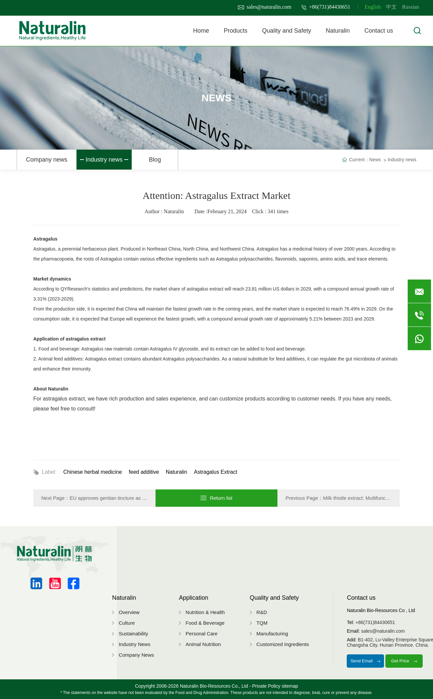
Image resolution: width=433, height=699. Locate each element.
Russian (410, 7)
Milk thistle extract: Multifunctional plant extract (374, 498)
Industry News (134, 644)
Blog (155, 159)
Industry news (104, 159)
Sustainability (133, 633)
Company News (136, 655)
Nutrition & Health (205, 612)
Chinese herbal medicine (92, 472)
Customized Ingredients (282, 644)
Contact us (378, 30)
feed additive (144, 472)
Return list (216, 498)
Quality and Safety (286, 30)
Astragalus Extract (215, 472)
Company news (46, 159)
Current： (359, 159)
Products (235, 30)
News (375, 159)
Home (201, 30)
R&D (261, 612)
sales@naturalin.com (264, 7)
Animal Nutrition (203, 644)
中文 (391, 7)
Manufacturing (272, 633)
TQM (261, 623)
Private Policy (266, 686)
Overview (129, 612)
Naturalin (338, 30)
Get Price (404, 660)
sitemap (290, 686)
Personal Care (201, 633)
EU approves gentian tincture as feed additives (121, 498)
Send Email (365, 660)
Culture (127, 623)
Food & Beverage (205, 623)
